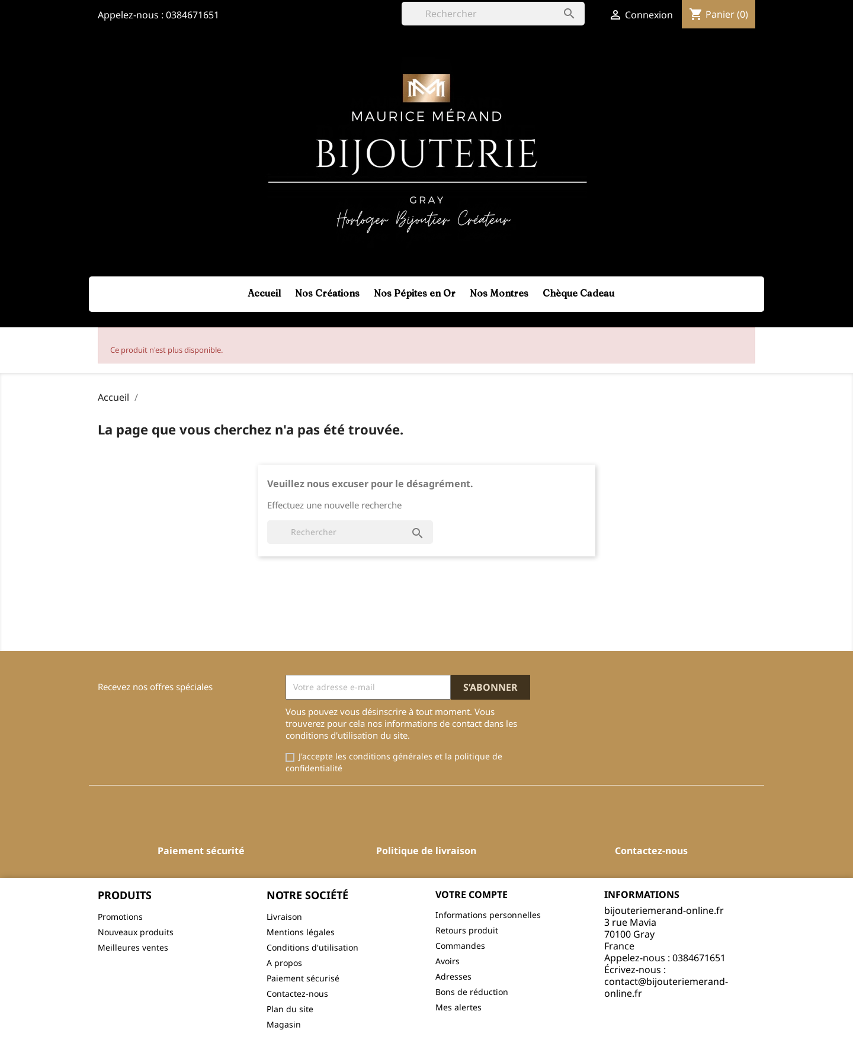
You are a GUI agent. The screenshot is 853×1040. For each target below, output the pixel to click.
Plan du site (290, 1009)
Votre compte (471, 894)
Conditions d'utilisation (312, 947)
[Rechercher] (493, 13)
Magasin (284, 1024)
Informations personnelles (488, 914)
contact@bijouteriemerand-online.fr (666, 987)
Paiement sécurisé (303, 978)
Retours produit (466, 930)
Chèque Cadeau (578, 293)
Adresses (453, 976)
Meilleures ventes (133, 947)
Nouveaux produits (136, 932)
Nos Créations (327, 293)
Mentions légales (301, 932)
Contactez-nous (297, 993)
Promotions (120, 916)
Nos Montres (499, 293)
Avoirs (447, 961)
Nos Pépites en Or (415, 293)
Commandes (460, 945)
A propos (284, 962)
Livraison (284, 916)
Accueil (264, 293)
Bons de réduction (471, 991)
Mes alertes (458, 1007)
